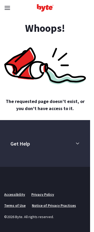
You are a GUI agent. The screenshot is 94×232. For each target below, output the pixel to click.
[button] (77, 143)
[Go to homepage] (45, 8)
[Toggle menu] (7, 8)
